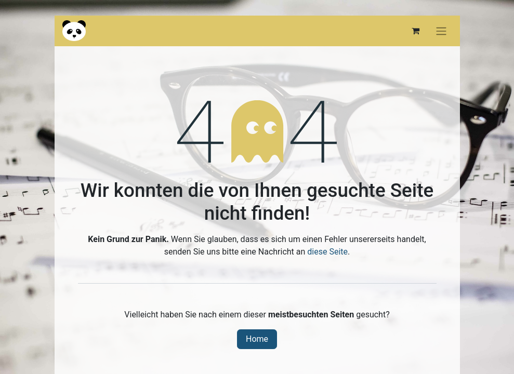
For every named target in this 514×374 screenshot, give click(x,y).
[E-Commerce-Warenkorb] (415, 30)
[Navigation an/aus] (441, 31)
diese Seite (327, 252)
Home (257, 339)
